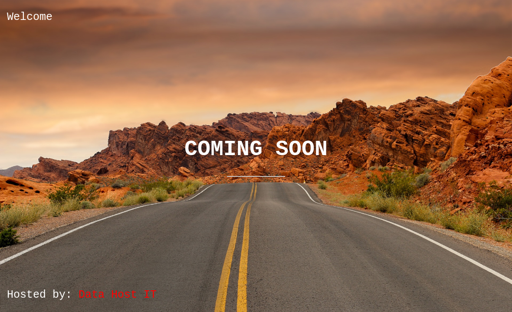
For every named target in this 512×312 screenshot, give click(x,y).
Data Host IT (118, 295)
